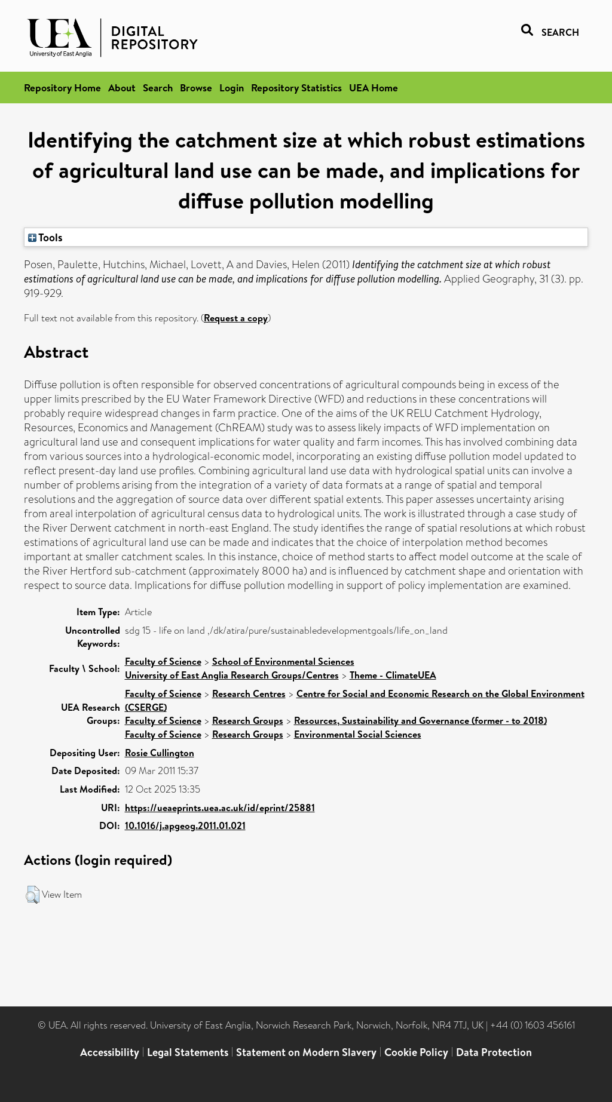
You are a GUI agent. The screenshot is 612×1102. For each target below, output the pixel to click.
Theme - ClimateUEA (393, 675)
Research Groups (247, 720)
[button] (32, 895)
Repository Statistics (296, 87)
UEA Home (373, 87)
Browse (196, 87)
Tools (45, 237)
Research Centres (249, 693)
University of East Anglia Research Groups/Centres (232, 675)
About (122, 87)
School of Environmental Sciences (283, 661)
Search (158, 87)
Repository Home (62, 87)
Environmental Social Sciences (357, 734)
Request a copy (236, 317)
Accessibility (109, 1052)
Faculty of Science (163, 661)
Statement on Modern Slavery (306, 1052)
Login (231, 87)
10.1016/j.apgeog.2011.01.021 (185, 825)
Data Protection (494, 1052)
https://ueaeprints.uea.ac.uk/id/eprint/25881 (220, 807)
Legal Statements (187, 1052)
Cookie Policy (416, 1052)
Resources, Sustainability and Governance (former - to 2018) (420, 720)
